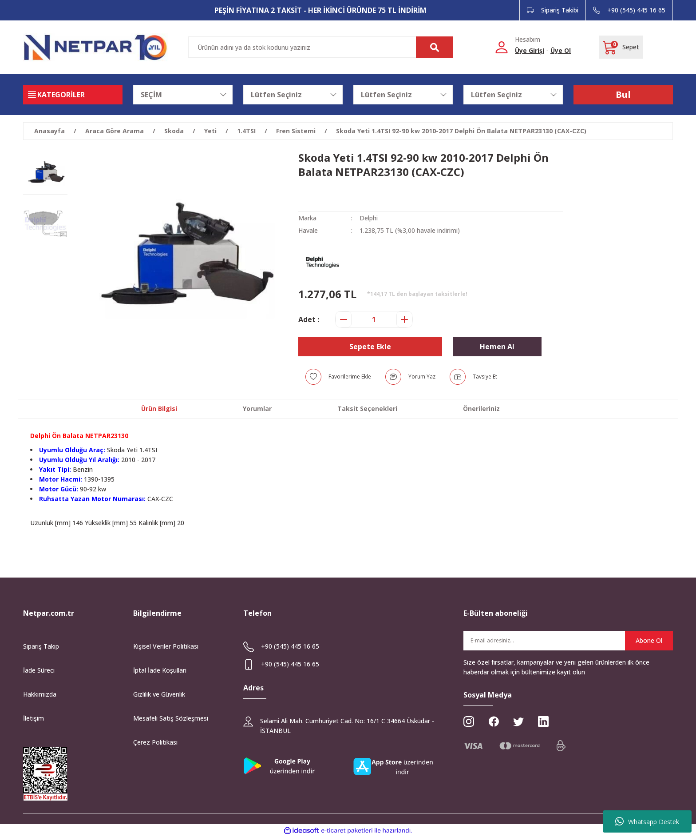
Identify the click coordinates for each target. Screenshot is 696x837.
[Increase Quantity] (404, 319)
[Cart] (621, 47)
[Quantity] (374, 319)
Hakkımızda (39, 694)
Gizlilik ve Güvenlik (159, 694)
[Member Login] (502, 47)
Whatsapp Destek (647, 821)
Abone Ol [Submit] (649, 640)
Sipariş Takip (41, 646)
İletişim (33, 718)
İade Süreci (39, 670)
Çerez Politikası (155, 742)
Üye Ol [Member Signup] (560, 50)
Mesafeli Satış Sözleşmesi (170, 718)
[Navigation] (73, 94)
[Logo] (95, 47)
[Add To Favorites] (338, 377)
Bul (623, 94)
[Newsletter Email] (568, 640)
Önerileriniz (481, 408)
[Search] (320, 47)
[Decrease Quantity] (344, 319)
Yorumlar (257, 408)
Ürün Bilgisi (159, 408)
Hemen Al (497, 346)
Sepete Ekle (370, 346)
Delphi (369, 218)
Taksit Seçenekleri (367, 408)
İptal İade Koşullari (159, 670)
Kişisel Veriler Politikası (165, 646)
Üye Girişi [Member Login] (529, 50)
